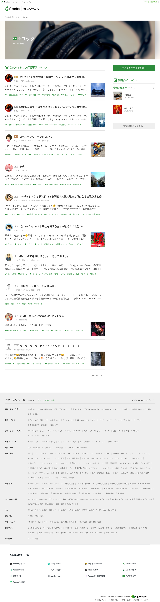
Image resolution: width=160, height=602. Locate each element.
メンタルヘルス (48, 447)
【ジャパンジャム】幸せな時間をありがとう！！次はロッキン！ (55, 226)
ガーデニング (33, 441)
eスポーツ (32, 477)
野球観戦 (113, 463)
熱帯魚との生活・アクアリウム (94, 510)
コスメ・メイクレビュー (93, 431)
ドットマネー (55, 564)
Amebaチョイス (19, 564)
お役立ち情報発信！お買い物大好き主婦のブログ (32, 200)
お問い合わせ (101, 600)
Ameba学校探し (19, 582)
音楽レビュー (77, 463)
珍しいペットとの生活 (57, 510)
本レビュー (65, 463)
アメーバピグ (55, 570)
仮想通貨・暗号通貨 (68, 522)
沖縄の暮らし (110, 493)
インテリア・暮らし (47, 441)
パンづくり (136, 420)
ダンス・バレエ (46, 458)
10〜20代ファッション (36, 431)
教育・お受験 (33, 414)
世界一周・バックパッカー (140, 483)
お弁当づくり (55, 420)
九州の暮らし (98, 493)
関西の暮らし (58, 493)
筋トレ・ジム (33, 458)
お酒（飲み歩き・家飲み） (38, 425)
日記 (40, 400)
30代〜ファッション (55, 431)
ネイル (120, 431)
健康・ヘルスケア (121, 473)
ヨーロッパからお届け (50, 483)
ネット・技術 (33, 538)
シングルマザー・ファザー (111, 409)
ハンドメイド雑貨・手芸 (72, 441)
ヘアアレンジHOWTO (73, 431)
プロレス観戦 (145, 463)
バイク (70, 468)
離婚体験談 (49, 504)
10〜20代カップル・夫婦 (37, 499)
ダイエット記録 (110, 431)
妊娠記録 (31, 409)
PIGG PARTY (92, 570)
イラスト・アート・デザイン (111, 458)
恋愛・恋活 (60, 504)
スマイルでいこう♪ (21, 230)
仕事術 (30, 516)
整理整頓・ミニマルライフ (93, 441)
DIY (59, 441)
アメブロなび (130, 576)
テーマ (31, 400)
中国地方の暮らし (71, 493)
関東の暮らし (96, 488)
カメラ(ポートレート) (90, 458)
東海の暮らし (147, 488)
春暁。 (23, 166)
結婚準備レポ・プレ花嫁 (141, 409)
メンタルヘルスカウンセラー (76, 447)
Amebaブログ (130, 564)
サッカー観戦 (103, 463)
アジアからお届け (67, 483)
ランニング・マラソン (140, 453)
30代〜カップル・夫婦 (57, 499)
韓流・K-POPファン (54, 528)
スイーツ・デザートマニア (102, 420)
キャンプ (44, 453)
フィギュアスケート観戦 (128, 463)
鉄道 (117, 468)
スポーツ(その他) (45, 468)
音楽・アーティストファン (49, 532)
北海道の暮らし (71, 488)
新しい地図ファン (82, 528)
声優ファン (32, 532)
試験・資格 (39, 516)
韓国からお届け (34, 483)
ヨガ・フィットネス (87, 473)
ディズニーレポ (90, 463)
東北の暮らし (84, 488)
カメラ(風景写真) (73, 458)
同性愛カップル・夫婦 (144, 499)
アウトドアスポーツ (102, 453)
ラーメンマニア (68, 420)
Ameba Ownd (18, 570)
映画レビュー (33, 463)
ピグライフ (17, 576)
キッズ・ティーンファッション (39, 435)
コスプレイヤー (95, 468)
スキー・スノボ (87, 453)
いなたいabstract (20, 170)
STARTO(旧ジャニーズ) (36, 528)
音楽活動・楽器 (81, 468)
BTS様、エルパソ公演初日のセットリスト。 (44, 316)
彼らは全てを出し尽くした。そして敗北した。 (45, 256)
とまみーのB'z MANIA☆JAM (24, 81)
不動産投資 (82, 522)
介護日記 (59, 447)
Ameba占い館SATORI (96, 576)
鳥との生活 (112, 510)
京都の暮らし (45, 493)
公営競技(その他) (67, 477)
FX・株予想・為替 (34, 522)
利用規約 (113, 600)
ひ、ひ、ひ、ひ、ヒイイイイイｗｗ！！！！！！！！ (50, 345)
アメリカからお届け (99, 483)
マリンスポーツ (73, 453)
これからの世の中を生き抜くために (27, 260)
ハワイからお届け (83, 483)
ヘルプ (144, 600)
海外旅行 (59, 488)
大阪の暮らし (33, 493)
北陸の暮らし (135, 488)
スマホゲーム (145, 468)
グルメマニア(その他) (122, 420)
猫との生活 (32, 510)
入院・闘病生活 (34, 447)
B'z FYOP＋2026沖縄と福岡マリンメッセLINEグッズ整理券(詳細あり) (58, 77)
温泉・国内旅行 (34, 488)
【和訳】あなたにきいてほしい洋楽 (27, 290)
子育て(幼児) (77, 409)
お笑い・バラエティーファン (72, 532)
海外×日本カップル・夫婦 (99, 499)
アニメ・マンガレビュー (49, 463)
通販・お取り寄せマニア (139, 473)
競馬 (39, 477)
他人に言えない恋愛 (35, 504)
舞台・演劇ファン (112, 532)
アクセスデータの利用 (129, 600)
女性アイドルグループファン (102, 528)
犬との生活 (43, 510)
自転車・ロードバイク (121, 453)
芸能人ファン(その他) (139, 528)
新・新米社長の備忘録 (22, 350)
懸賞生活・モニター (104, 473)
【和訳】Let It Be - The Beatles (38, 286)
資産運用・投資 (95, 522)
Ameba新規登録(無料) (150, 2)
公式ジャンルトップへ (143, 400)
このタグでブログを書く (134, 68)
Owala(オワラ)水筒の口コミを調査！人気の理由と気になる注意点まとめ (60, 196)
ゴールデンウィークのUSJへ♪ (35, 136)
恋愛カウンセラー (73, 504)
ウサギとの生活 (74, 510)
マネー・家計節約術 (51, 522)
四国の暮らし (86, 493)
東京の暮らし (109, 488)
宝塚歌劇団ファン (121, 528)
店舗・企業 (50, 400)
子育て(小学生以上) (91, 409)
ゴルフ (36, 453)
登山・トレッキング (57, 453)
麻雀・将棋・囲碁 (57, 473)
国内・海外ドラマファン (94, 532)
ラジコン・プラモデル (129, 468)
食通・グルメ (55, 425)
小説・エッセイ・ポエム (133, 458)
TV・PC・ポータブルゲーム (38, 473)
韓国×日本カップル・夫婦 (78, 499)
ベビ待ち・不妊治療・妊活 (47, 409)
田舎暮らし (122, 493)
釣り (29, 453)
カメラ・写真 (59, 458)
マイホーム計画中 (112, 441)
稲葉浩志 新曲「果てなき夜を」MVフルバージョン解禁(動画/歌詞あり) (59, 106)
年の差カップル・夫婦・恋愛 (122, 499)
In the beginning (20, 320)
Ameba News (56, 576)
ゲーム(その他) (72, 473)
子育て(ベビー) (64, 409)
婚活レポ (126, 409)
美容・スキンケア (132, 431)
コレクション (108, 468)
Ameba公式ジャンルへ (134, 126)
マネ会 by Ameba (94, 564)
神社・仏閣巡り (48, 488)
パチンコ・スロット (51, 477)
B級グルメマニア (83, 420)
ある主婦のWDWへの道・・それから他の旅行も (32, 140)
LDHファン (69, 528)
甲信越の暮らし (122, 488)
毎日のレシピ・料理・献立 (38, 420)
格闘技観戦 (32, 468)
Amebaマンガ (130, 570)
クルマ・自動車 (59, 468)
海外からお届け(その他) (118, 483)
